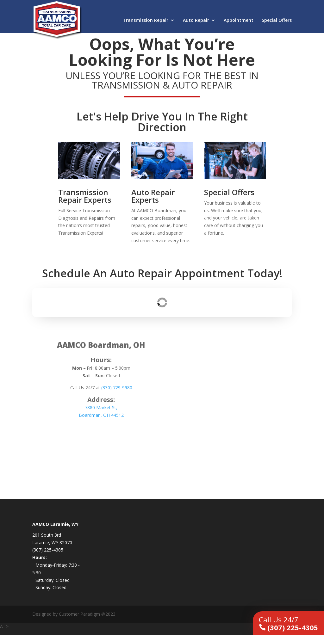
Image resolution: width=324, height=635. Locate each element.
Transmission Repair (145, 20)
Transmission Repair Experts (84, 196)
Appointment (238, 20)
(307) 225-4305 (288, 623)
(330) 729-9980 (116, 388)
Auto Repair (196, 20)
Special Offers (277, 20)
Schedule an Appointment (101, 433)
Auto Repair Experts (153, 196)
